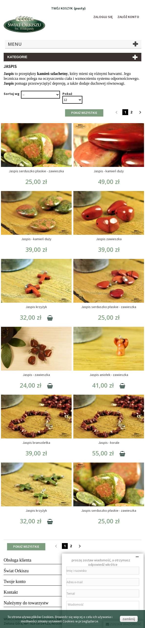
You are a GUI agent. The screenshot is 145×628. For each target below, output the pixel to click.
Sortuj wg (11, 93)
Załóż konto (128, 17)
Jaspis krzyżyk (36, 307)
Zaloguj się (102, 17)
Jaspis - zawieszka (36, 375)
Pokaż (67, 93)
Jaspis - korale (108, 442)
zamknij (129, 619)
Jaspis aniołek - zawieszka (108, 375)
